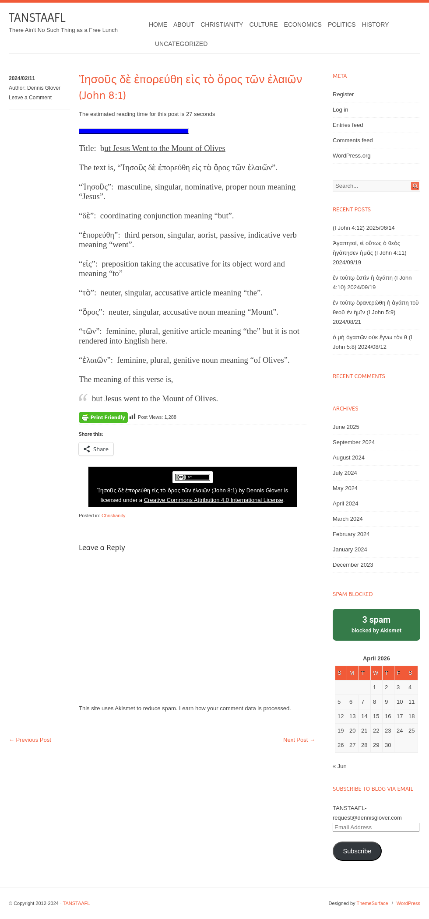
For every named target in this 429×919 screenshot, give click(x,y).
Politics (342, 24)
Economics (303, 24)
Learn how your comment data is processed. (235, 708)
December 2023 (353, 564)
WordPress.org (351, 155)
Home (158, 24)
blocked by (376, 624)
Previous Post (30, 740)
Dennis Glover (43, 88)
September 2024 (354, 442)
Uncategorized (181, 43)
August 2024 (349, 457)
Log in (340, 109)
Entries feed (348, 125)
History (375, 24)
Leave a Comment (30, 98)
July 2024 (345, 473)
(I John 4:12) (349, 227)
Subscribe (357, 851)
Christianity (221, 24)
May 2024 (345, 488)
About (183, 24)
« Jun (340, 766)
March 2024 (348, 519)
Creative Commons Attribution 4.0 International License (213, 500)
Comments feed (353, 140)
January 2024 (350, 549)
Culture (263, 24)
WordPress (408, 903)
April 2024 (346, 503)
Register (343, 94)
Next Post (299, 740)
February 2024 (351, 534)
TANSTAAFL (37, 18)
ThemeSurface (372, 903)
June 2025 (346, 427)
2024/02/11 (22, 78)
